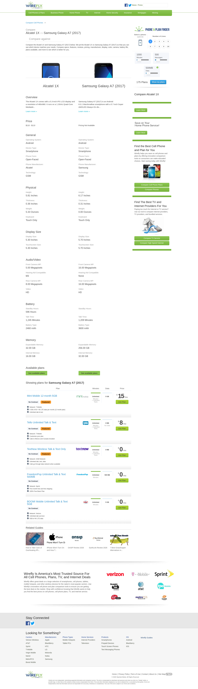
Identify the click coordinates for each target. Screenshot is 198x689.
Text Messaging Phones (108, 649)
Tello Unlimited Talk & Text (41, 422)
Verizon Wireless (32, 640)
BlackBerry (48, 643)
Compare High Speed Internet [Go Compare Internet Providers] (152, 242)
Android (126, 640)
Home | (115, 673)
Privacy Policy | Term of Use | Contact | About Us (137, 673)
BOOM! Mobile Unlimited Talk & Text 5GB (47, 502)
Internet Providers (86, 640)
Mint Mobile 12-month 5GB (42, 396)
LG (45, 649)
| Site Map (161, 673)
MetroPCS (29, 658)
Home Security (112, 13)
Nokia (46, 655)
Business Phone (57, 13)
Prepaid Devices (105, 643)
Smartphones (104, 640)
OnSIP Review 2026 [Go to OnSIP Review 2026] (76, 548)
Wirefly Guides (143, 638)
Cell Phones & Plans (37, 13)
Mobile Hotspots (68, 640)
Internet (97, 13)
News (134, 5)
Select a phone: (140, 36)
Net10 (28, 655)
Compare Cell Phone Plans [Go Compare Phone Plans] (152, 184)
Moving (155, 13)
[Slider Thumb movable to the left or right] (139, 60)
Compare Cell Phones (34, 23)
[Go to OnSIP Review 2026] (77, 538)
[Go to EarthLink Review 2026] (98, 538)
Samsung (47, 658)
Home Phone (75, 13)
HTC (46, 646)
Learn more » (31, 111)
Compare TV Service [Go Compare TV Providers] (152, 238)
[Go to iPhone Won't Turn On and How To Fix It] (56, 538)
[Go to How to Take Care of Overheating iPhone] (35, 538)
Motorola (47, 652)
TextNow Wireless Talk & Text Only (46, 449)
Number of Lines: (159, 36)
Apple (46, 640)
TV (87, 13)
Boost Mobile (30, 661)
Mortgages (142, 13)
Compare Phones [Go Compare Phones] (152, 189)
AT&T (28, 643)
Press (140, 5)
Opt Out (169, 673)
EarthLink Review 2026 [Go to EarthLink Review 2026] (98, 548)
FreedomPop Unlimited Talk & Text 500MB (46, 475)
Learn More (140, 110)
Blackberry (127, 643)
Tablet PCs (66, 643)
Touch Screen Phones (107, 646)
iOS (124, 646)
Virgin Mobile (30, 652)
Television (83, 643)
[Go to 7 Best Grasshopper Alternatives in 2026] (119, 538)
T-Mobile (29, 649)
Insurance (128, 13)
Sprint (28, 646)
